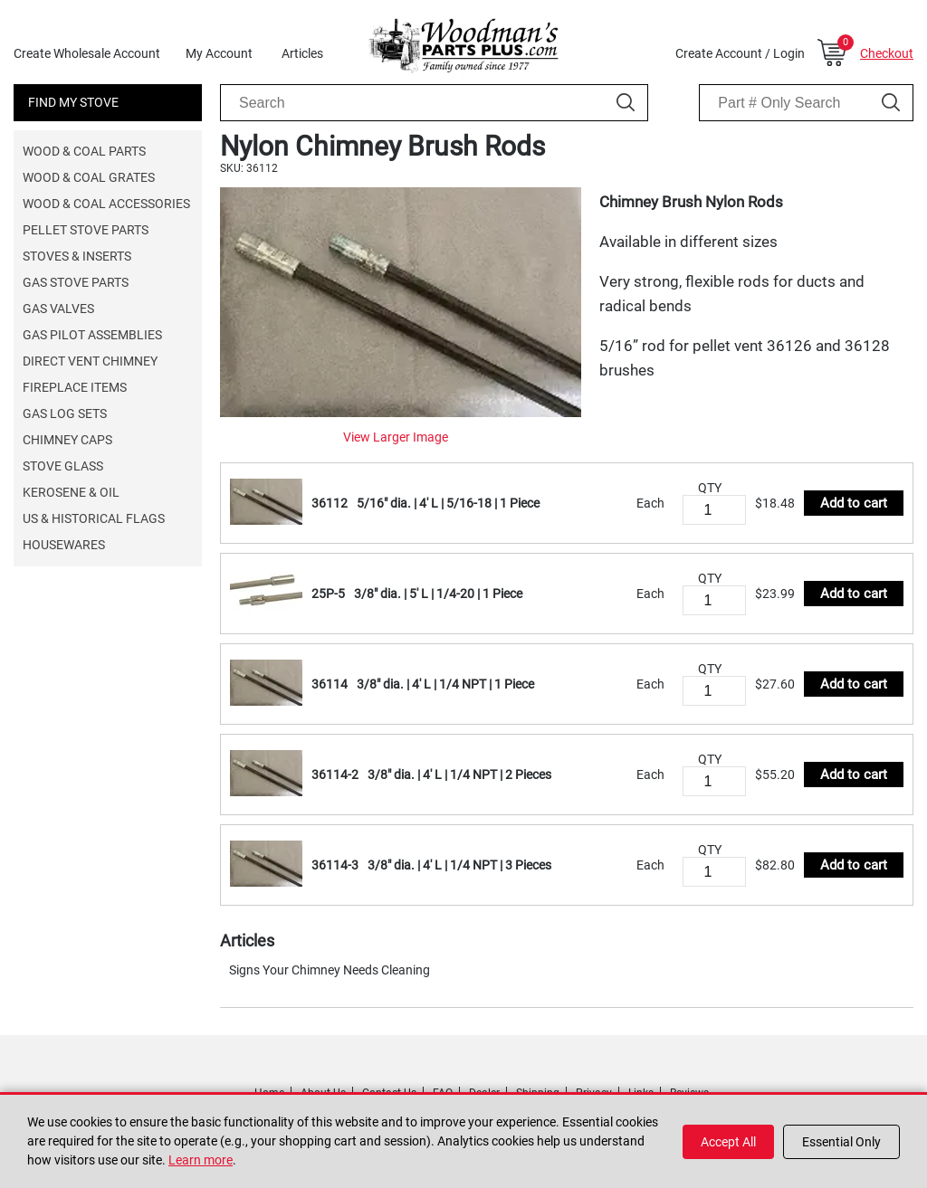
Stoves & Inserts (77, 256)
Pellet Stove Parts (85, 230)
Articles (302, 53)
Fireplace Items (75, 387)
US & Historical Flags (94, 518)
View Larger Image (395, 437)
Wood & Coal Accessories (106, 203)
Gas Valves (58, 308)
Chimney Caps (67, 439)
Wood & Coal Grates (89, 177)
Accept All (728, 1142)
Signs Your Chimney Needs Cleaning (329, 970)
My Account (219, 53)
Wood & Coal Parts (84, 151)
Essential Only (841, 1142)
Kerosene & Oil (71, 492)
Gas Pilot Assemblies (92, 335)
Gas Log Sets (65, 413)
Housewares (64, 544)
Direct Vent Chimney (90, 361)
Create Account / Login (740, 53)
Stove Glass (63, 466)
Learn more (200, 1160)
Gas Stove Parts (76, 282)
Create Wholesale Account (87, 53)
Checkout (886, 53)
